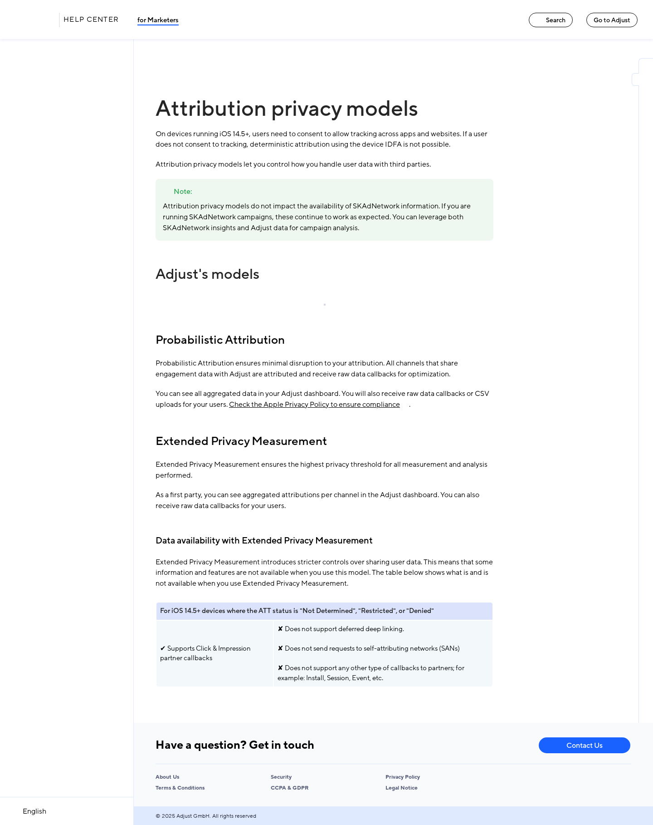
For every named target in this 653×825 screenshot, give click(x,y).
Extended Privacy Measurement (241, 441)
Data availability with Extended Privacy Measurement (264, 541)
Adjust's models (207, 274)
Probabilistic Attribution (220, 340)
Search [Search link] (550, 20)
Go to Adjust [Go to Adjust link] (612, 20)
